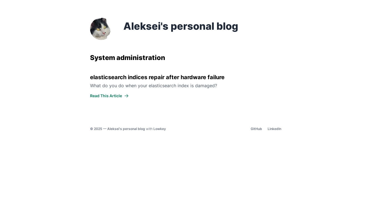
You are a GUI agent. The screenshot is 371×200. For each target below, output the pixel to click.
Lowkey (159, 129)
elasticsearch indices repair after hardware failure (157, 77)
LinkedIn (274, 129)
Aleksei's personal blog (126, 129)
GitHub (256, 129)
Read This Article (109, 95)
